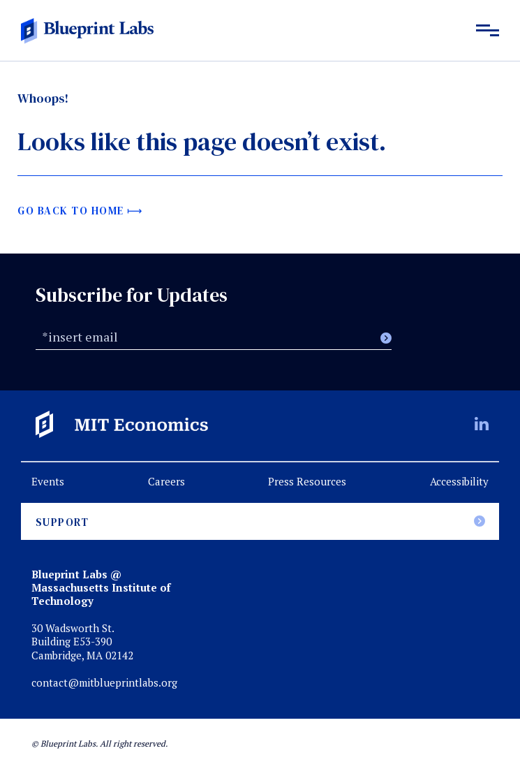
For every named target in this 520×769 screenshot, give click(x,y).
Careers (166, 481)
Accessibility (459, 481)
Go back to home (70, 210)
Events (47, 481)
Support (62, 522)
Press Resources (307, 481)
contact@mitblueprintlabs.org (104, 682)
